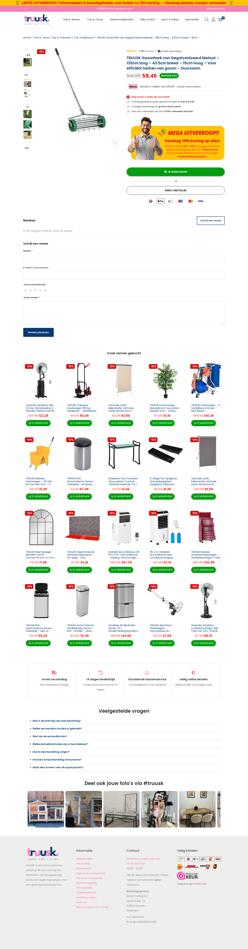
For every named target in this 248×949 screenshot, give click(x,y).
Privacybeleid (84, 887)
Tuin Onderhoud (84, 37)
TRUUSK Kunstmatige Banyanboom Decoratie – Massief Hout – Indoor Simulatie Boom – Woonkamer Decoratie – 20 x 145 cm (165, 412)
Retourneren (83, 868)
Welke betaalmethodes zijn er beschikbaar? (60, 744)
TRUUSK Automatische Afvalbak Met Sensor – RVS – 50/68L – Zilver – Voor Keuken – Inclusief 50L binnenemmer (81, 631)
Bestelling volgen (86, 897)
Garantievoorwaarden (89, 878)
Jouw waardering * (34, 284)
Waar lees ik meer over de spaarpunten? (58, 767)
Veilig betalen (84, 859)
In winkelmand (177, 172)
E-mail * (35, 267)
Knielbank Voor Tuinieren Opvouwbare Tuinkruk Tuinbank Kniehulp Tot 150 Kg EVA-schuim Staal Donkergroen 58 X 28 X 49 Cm (124, 486)
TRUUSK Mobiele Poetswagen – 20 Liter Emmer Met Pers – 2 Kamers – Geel (39, 483)
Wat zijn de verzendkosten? (50, 736)
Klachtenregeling (86, 883)
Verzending (83, 863)
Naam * (28, 251)
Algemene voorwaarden (90, 873)
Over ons (81, 902)
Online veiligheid (86, 892)
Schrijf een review (210, 220)
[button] (124, 721)
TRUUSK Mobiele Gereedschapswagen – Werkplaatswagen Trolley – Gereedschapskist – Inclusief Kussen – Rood (206, 557)
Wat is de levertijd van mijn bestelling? (57, 721)
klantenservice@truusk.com (143, 859)
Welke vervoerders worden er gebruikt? (57, 728)
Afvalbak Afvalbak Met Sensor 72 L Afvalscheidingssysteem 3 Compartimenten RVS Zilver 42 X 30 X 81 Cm (123, 631)
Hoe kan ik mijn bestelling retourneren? (57, 759)
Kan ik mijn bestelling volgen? (51, 752)
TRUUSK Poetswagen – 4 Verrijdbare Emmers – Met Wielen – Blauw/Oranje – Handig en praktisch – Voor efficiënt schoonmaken (205, 412)
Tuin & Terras (41, 37)
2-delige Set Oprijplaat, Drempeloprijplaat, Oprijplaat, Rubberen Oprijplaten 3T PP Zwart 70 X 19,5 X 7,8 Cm (164, 484)
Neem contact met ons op (92, 907)
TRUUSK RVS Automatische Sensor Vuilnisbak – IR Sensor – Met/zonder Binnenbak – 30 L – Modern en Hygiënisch (82, 486)
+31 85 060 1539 (136, 863)
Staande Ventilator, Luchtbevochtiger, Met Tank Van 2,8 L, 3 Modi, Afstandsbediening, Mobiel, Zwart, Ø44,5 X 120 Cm (206, 632)
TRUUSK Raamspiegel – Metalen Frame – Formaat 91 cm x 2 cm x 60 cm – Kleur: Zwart (40, 556)
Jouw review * (31, 297)
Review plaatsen (38, 332)
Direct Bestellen (176, 190)
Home (26, 37)
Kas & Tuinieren (61, 37)
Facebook (199, 884)
